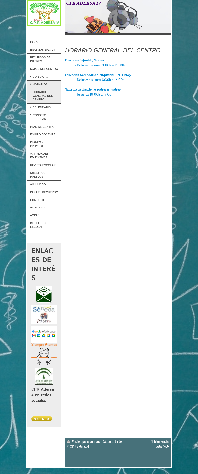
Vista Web (162, 446)
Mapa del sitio (112, 441)
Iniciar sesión (160, 441)
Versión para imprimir (84, 441)
